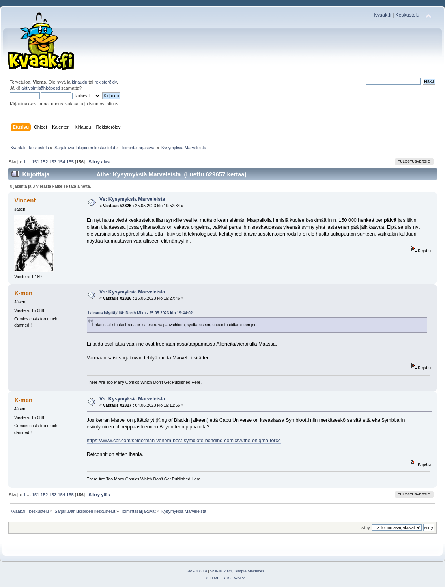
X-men (23, 293)
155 (70, 161)
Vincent (25, 200)
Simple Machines (249, 571)
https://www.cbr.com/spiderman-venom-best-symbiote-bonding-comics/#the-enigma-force (184, 440)
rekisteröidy (105, 82)
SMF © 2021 (221, 571)
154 (61, 161)
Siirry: (366, 527)
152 (44, 161)
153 (53, 161)
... (29, 161)
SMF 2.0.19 (197, 571)
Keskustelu (407, 15)
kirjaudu (79, 82)
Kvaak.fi (382, 15)
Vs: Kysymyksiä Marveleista (132, 199)
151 (35, 161)
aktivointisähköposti (40, 88)
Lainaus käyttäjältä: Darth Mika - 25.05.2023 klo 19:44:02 (140, 313)
